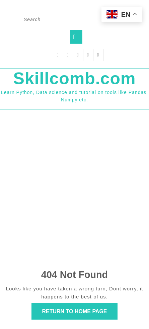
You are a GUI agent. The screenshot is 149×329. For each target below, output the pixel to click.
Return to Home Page (79, 313)
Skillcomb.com (74, 78)
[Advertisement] (74, 191)
